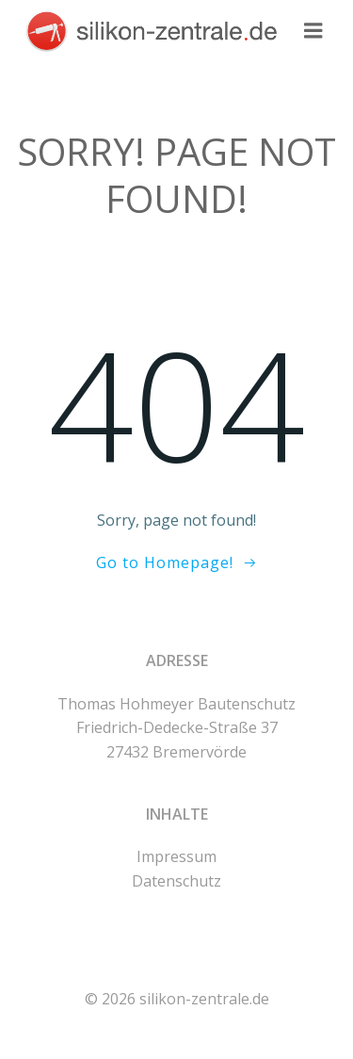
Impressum (176, 856)
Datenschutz (176, 881)
